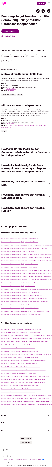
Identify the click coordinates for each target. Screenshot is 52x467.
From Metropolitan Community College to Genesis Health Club (21, 305)
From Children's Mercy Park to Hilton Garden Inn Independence (21, 329)
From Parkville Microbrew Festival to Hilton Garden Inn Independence (23, 379)
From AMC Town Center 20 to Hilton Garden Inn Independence (20, 357)
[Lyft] (4, 3)
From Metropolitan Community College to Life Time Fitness (19, 308)
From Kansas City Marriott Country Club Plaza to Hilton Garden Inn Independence (26, 354)
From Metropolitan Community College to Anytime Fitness (19, 239)
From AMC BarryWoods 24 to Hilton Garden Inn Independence (20, 367)
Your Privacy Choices (37, 459)
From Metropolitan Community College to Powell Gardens (19, 264)
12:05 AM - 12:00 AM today (10, 120)
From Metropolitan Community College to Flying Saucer (18, 251)
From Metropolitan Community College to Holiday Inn (18, 286)
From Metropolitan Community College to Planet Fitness (19, 267)
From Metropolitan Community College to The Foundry (18, 283)
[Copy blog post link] (49, 11)
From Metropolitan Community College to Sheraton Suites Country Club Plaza (25, 257)
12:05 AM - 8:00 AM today (10, 85)
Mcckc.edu (11, 91)
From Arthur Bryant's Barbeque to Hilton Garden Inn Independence (22, 345)
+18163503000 (10, 124)
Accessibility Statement (21, 459)
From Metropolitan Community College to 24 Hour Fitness (19, 242)
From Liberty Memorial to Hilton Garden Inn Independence (19, 351)
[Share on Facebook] (43, 11)
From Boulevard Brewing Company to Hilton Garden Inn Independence (23, 370)
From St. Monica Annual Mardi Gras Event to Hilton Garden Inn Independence (25, 398)
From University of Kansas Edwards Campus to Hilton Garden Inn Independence (26, 338)
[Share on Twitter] (38, 11)
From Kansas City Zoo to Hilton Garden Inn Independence (19, 373)
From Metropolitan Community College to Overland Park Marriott (21, 295)
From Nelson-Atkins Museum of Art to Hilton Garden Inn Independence (23, 360)
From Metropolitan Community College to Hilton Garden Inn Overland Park (24, 302)
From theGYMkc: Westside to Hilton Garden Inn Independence (20, 332)
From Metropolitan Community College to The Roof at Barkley (20, 292)
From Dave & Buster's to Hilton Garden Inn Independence (19, 364)
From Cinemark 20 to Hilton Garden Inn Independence (18, 392)
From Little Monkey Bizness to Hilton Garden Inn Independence (21, 389)
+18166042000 (11, 89)
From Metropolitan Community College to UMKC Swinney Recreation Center (25, 311)
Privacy (11, 459)
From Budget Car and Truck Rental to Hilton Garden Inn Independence (23, 382)
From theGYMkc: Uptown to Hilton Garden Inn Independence (20, 386)
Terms (5, 459)
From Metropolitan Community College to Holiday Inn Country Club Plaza (24, 248)
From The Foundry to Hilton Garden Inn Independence (18, 348)
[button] (49, 3)
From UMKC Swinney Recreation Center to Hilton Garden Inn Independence (24, 342)
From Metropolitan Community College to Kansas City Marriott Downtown (24, 298)
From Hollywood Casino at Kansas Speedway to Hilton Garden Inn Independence (26, 401)
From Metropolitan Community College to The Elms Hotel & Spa (21, 314)
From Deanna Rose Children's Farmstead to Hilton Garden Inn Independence (25, 376)
